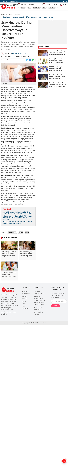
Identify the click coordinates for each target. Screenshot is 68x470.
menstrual (18, 87)
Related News (9, 238)
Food (29, 7)
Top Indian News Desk (19, 53)
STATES (7, 5)
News (10, 15)
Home (3, 15)
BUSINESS (63, 5)
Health (44, 7)
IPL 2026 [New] (42, 5)
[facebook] (63, 1)
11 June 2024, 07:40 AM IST (15, 57)
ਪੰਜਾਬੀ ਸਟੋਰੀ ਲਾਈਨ (14, 1)
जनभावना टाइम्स (4, 1)
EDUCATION (49, 5)
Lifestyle (17, 15)
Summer (23, 7)
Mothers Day (36, 7)
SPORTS (56, 5)
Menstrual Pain (12, 232)
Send (55, 305)
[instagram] (66, 1)
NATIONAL (24, 5)
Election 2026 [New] (16, 5)
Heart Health (52, 7)
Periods (21, 232)
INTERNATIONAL (33, 5)
